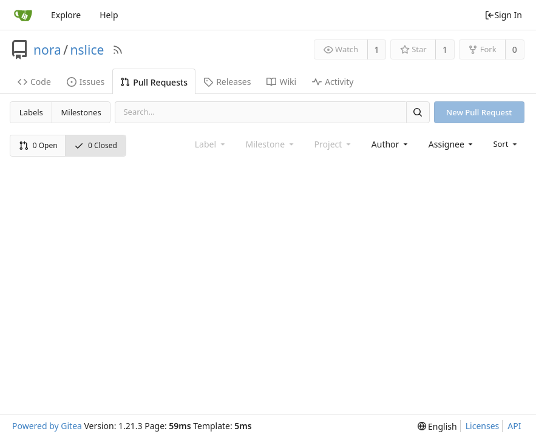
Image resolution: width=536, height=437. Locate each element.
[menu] (506, 143)
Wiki (281, 81)
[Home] (23, 15)
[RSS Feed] (117, 49)
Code (34, 81)
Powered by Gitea (47, 426)
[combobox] (391, 144)
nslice (87, 50)
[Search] (417, 112)
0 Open (38, 145)
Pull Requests (154, 82)
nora (47, 50)
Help (109, 15)
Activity (332, 81)
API (514, 426)
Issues (85, 81)
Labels (31, 112)
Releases (227, 81)
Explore (66, 15)
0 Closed (95, 145)
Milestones (81, 112)
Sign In (503, 15)
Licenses (483, 426)
